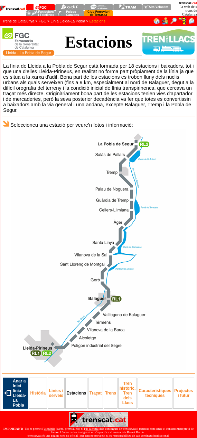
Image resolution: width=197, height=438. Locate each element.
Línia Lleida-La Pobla (67, 21)
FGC (43, 21)
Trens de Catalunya (18, 21)
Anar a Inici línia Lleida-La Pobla (19, 393)
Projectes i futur (183, 393)
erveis (56, 393)
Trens (110, 393)
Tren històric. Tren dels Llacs (128, 393)
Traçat (96, 393)
